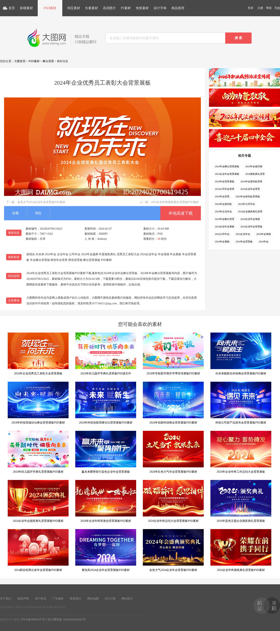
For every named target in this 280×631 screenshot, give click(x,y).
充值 (277, 8)
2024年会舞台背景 (224, 219)
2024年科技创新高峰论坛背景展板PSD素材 (105, 403)
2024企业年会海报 (250, 219)
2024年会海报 (263, 234)
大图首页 (20, 61)
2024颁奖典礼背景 (255, 174)
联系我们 (75, 598)
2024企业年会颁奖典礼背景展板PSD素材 (38, 501)
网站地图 (93, 598)
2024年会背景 (222, 196)
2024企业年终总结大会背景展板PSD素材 (173, 501)
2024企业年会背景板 (251, 226)
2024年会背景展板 (224, 181)
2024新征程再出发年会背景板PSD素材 (38, 550)
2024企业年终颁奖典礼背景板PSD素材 (175, 202)
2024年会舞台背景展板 (227, 166)
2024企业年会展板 (224, 226)
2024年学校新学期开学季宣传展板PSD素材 (173, 354)
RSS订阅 (110, 598)
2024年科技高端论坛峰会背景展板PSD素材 (38, 403)
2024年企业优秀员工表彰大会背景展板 (38, 354)
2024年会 (263, 241)
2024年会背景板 (244, 241)
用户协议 (40, 598)
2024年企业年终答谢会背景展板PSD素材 (105, 501)
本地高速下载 (180, 213)
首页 (12, 8)
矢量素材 (91, 8)
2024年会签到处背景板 (248, 196)
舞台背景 (48, 61)
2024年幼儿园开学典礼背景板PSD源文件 (105, 354)
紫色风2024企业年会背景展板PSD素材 (105, 550)
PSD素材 (50, 8)
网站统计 (127, 598)
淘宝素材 (73, 8)
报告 (38, 213)
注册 (260, 8)
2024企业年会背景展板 (227, 174)
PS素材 (126, 8)
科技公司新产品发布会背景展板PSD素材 (240, 403)
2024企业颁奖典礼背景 (250, 211)
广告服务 (58, 598)
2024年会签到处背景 (251, 181)
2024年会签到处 (223, 204)
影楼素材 (26, 8)
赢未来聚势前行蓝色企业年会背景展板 (105, 452)
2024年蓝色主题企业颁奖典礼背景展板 (240, 501)
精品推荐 (177, 8)
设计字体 (160, 8)
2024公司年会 (222, 234)
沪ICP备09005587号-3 (34, 619)
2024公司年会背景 (224, 189)
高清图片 (109, 8)
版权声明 (23, 598)
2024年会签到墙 (253, 166)
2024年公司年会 (246, 204)
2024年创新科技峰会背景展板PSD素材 (173, 403)
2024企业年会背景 (250, 189)
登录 (250, 8)
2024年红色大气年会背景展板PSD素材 (173, 452)
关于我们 (5, 598)
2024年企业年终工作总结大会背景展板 (240, 452)
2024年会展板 (222, 241)
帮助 (269, 8)
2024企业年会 (243, 234)
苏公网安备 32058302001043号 (67, 619)
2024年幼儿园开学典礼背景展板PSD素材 (38, 452)
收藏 (15, 213)
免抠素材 (142, 8)
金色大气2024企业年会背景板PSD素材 (41, 202)
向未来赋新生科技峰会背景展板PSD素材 (240, 354)
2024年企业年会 (223, 211)
